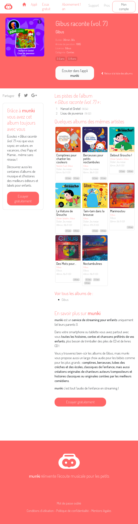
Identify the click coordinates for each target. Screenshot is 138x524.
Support (93, 5)
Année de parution (65, 44)
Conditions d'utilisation (40, 511)
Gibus (59, 31)
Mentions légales (101, 511)
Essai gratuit (46, 6)
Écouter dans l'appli (75, 73)
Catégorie (60, 52)
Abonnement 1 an (71, 6)
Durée (58, 40)
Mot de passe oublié (69, 503)
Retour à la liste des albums (117, 73)
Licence (59, 48)
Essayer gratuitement (23, 198)
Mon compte (124, 6)
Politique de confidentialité (72, 511)
